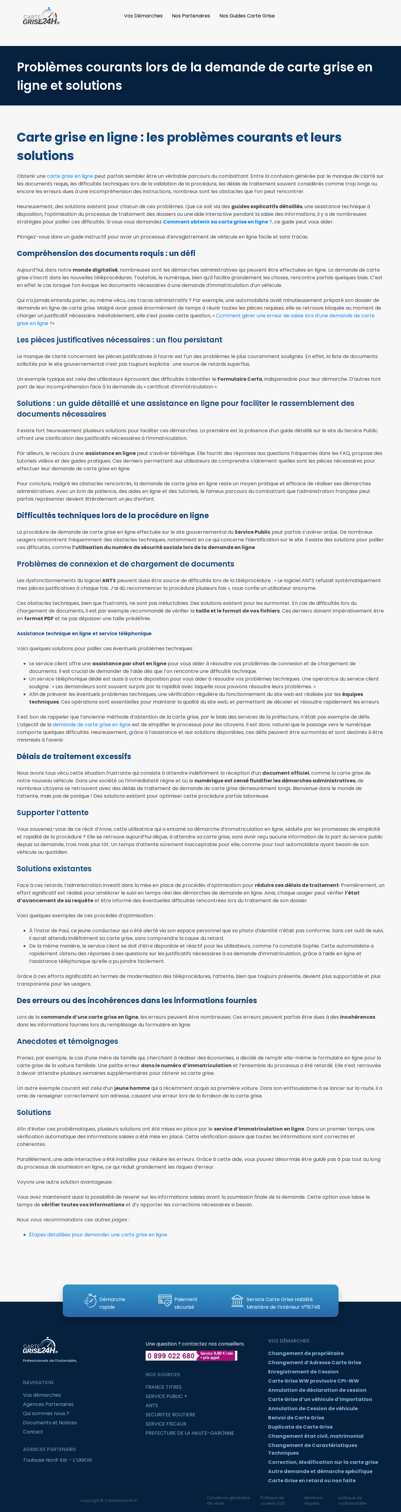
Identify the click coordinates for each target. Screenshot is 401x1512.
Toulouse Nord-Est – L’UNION (57, 1460)
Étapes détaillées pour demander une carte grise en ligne (98, 1234)
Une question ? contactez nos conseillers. (195, 1343)
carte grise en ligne (70, 176)
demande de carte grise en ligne (92, 724)
